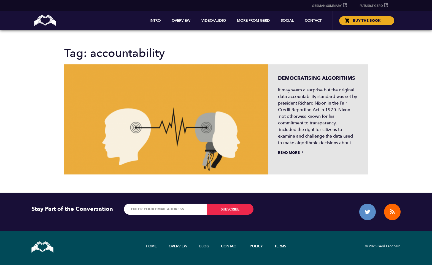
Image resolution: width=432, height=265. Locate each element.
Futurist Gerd (371, 6)
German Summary (327, 6)
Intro (155, 20)
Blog (204, 246)
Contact (313, 20)
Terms (280, 246)
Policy (256, 246)
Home (151, 246)
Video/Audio (213, 20)
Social (287, 20)
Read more (291, 152)
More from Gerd (253, 20)
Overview (181, 20)
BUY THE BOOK (366, 20)
